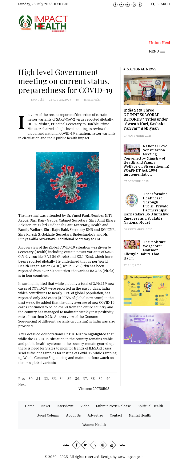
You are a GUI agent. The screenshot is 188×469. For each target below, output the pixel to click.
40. (108, 381)
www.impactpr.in (130, 457)
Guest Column (48, 415)
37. (85, 381)
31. (38, 381)
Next (22, 386)
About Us (73, 415)
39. (101, 381)
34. (62, 381)
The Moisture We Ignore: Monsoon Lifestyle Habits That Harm (145, 250)
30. (30, 381)
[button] (157, 51)
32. (46, 381)
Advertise (95, 415)
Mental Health (140, 415)
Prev (21, 381)
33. (54, 381)
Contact (116, 415)
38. (93, 381)
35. (69, 381)
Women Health (94, 424)
